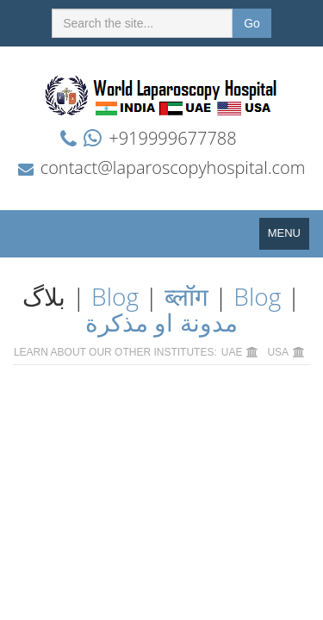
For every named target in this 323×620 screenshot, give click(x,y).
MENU (288, 238)
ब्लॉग (186, 296)
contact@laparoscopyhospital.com (173, 167)
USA (278, 352)
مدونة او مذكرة (161, 322)
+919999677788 (172, 138)
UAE (232, 352)
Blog (115, 296)
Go (252, 23)
